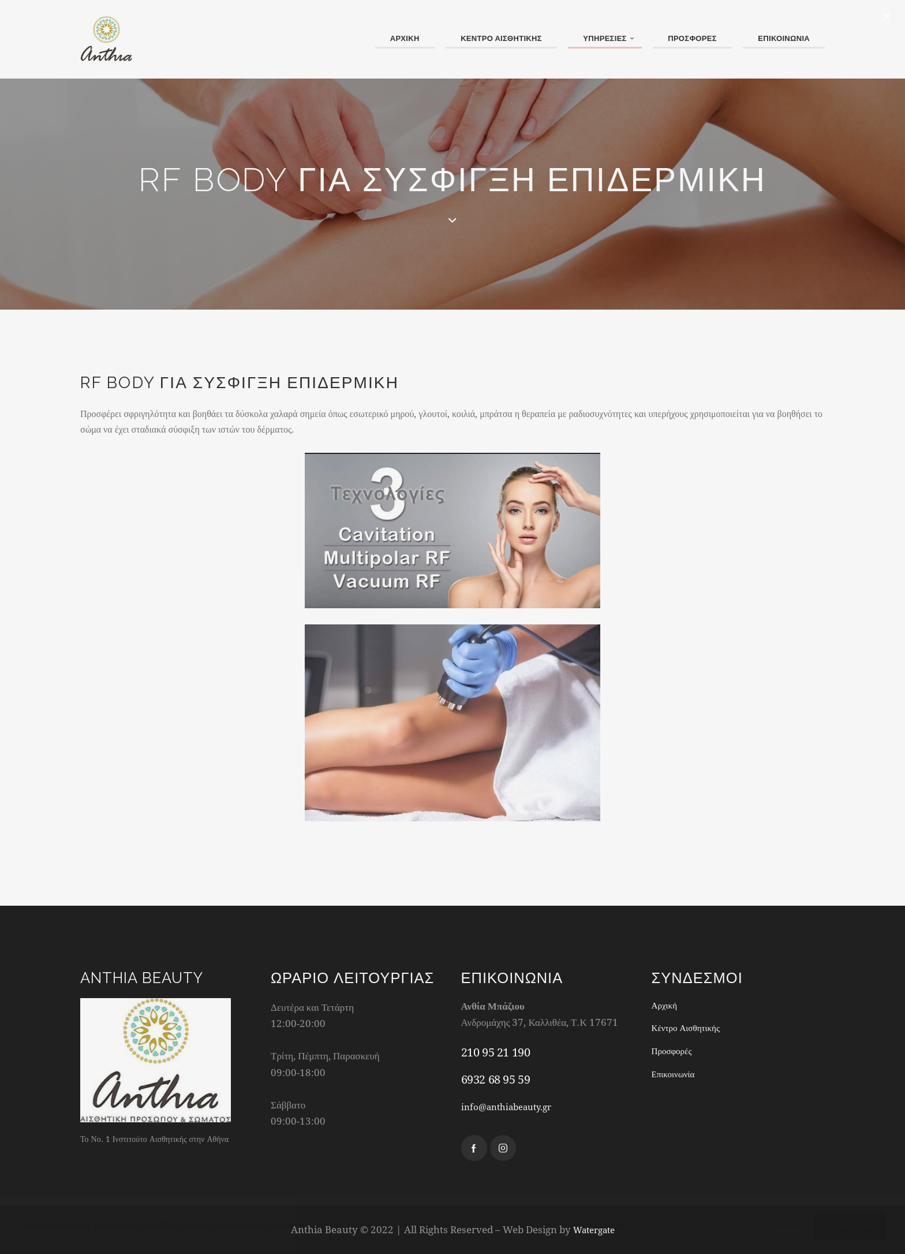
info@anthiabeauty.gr (512, 1106)
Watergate (594, 1229)
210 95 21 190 (495, 1052)
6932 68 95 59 (495, 1079)
